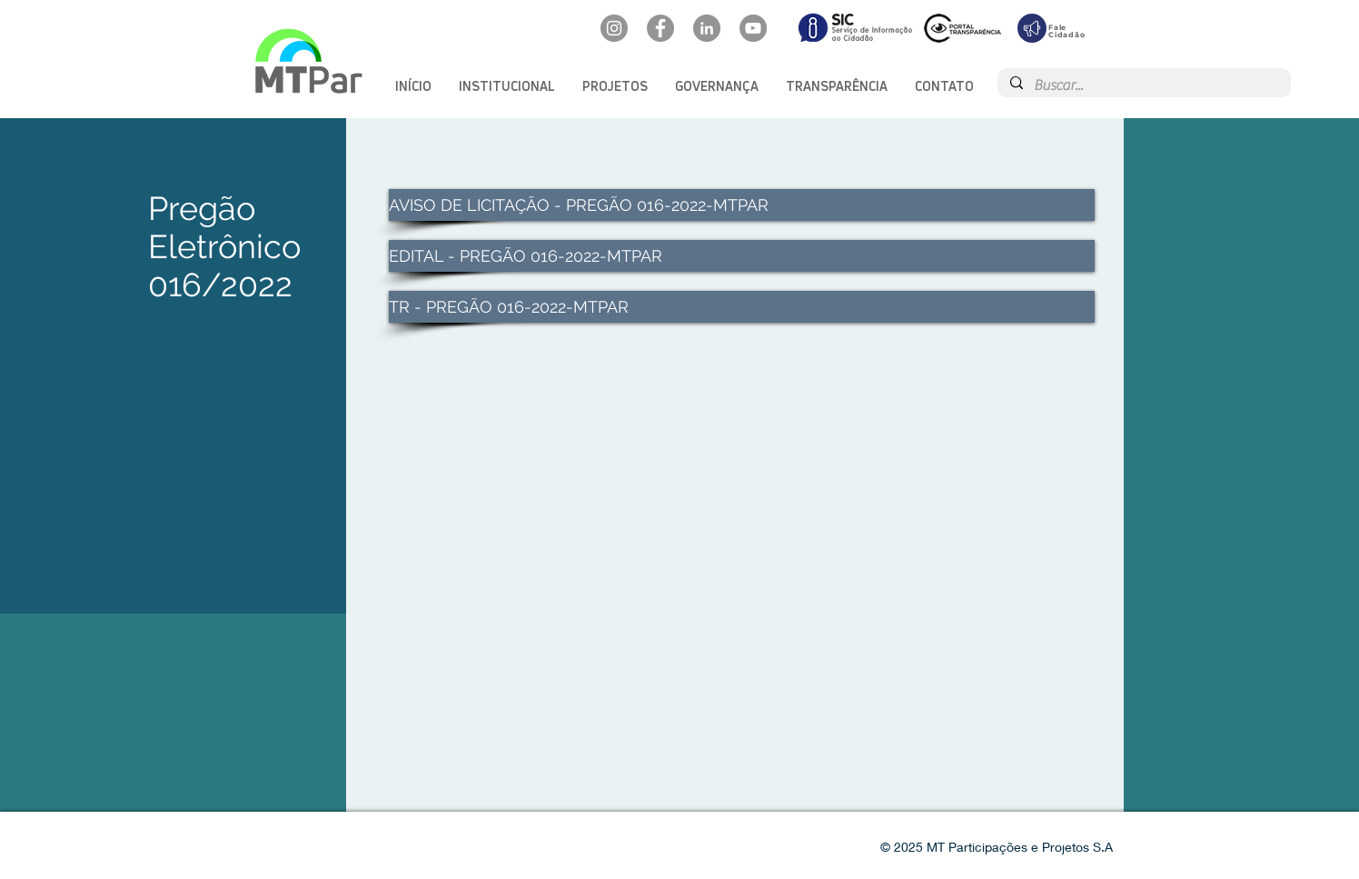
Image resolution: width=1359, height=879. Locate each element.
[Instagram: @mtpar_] (614, 28)
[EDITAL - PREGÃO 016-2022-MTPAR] (742, 256)
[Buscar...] (1143, 85)
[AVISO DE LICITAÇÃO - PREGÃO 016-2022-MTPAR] (742, 205)
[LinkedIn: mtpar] (706, 28)
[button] (507, 86)
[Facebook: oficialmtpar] (660, 28)
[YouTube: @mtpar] (753, 28)
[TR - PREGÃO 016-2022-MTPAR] (742, 307)
